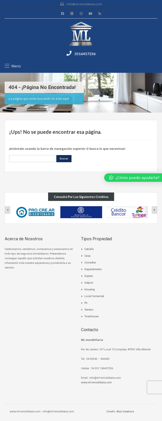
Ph (85, 302)
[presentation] (7, 210)
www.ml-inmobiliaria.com (96, 382)
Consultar (90, 262)
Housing (89, 289)
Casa (87, 255)
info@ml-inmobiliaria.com (84, 4)
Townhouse (91, 316)
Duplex (88, 276)
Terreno (88, 309)
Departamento (93, 269)
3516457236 (85, 54)
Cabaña (89, 249)
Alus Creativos (125, 411)
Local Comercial (94, 296)
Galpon (88, 282)
